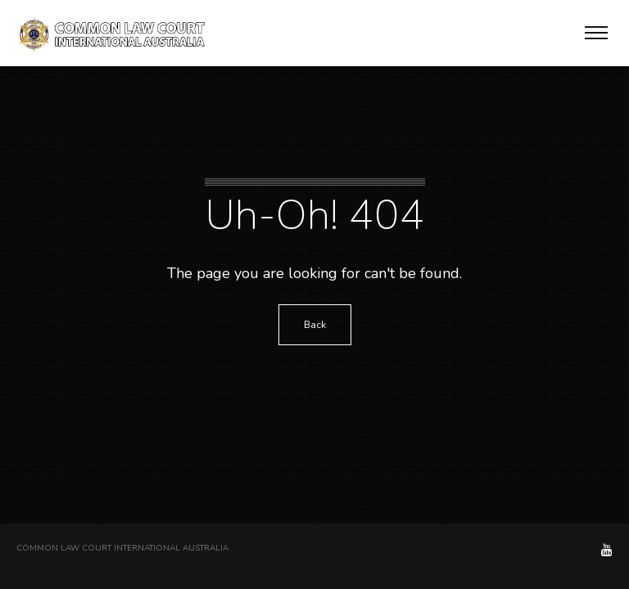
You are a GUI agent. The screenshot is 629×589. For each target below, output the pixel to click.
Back (315, 324)
